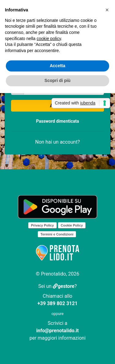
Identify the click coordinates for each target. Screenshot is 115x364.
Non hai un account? (57, 142)
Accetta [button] (57, 65)
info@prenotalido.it (57, 330)
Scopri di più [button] (57, 80)
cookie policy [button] (49, 38)
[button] (107, 10)
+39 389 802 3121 (57, 303)
